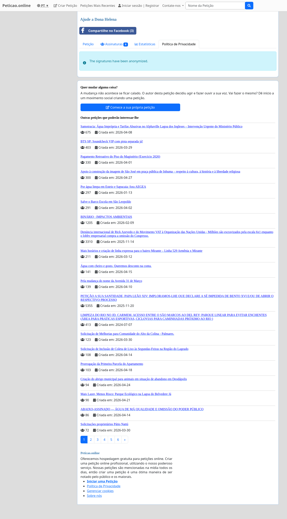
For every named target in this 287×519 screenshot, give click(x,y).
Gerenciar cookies (100, 491)
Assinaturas (114, 44)
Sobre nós (94, 495)
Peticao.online (16, 5)
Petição (88, 44)
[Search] (215, 5)
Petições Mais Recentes (97, 5)
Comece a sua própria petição (130, 107)
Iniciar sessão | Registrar (138, 5)
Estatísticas (145, 44)
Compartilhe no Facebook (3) (107, 30)
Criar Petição (65, 5)
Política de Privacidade (179, 44)
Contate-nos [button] (171, 5)
